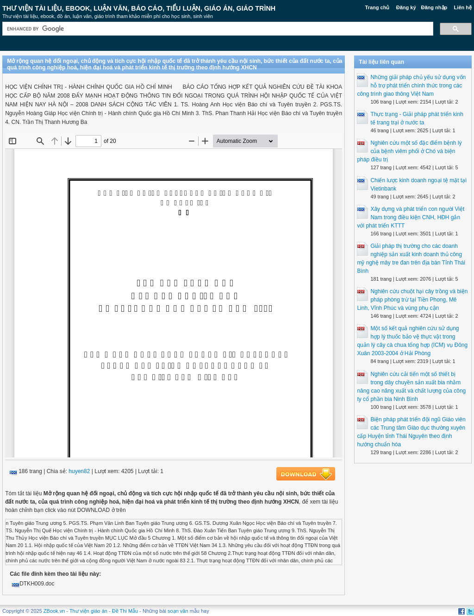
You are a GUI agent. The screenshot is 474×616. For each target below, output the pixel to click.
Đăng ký (406, 7)
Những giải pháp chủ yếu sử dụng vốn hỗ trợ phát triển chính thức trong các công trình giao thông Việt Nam (411, 85)
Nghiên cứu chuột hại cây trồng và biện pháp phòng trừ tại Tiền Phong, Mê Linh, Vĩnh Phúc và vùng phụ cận (412, 299)
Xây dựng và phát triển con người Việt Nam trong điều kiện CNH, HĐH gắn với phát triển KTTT (410, 217)
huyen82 (79, 471)
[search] (217, 29)
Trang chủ (377, 7)
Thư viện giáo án (88, 611)
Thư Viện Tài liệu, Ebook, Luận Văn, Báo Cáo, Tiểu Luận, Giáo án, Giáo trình (138, 8)
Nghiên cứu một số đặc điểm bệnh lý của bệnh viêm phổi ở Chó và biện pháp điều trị (409, 151)
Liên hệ (463, 7)
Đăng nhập (434, 7)
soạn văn (178, 611)
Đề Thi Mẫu (125, 611)
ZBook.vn (54, 611)
